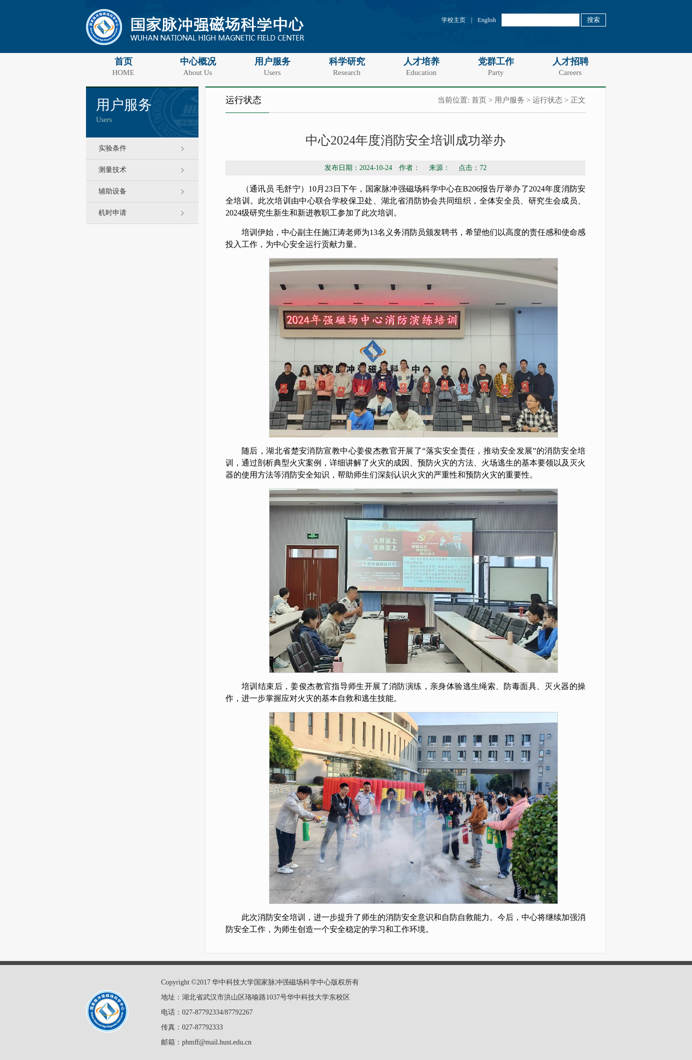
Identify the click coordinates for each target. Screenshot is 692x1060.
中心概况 (197, 66)
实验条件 (112, 148)
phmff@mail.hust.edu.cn (217, 1042)
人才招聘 (570, 66)
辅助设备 (112, 191)
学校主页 (454, 20)
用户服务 (272, 66)
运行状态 (547, 100)
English (487, 20)
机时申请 (112, 212)
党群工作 (495, 66)
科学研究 (347, 66)
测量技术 (112, 170)
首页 (123, 66)
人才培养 (421, 66)
